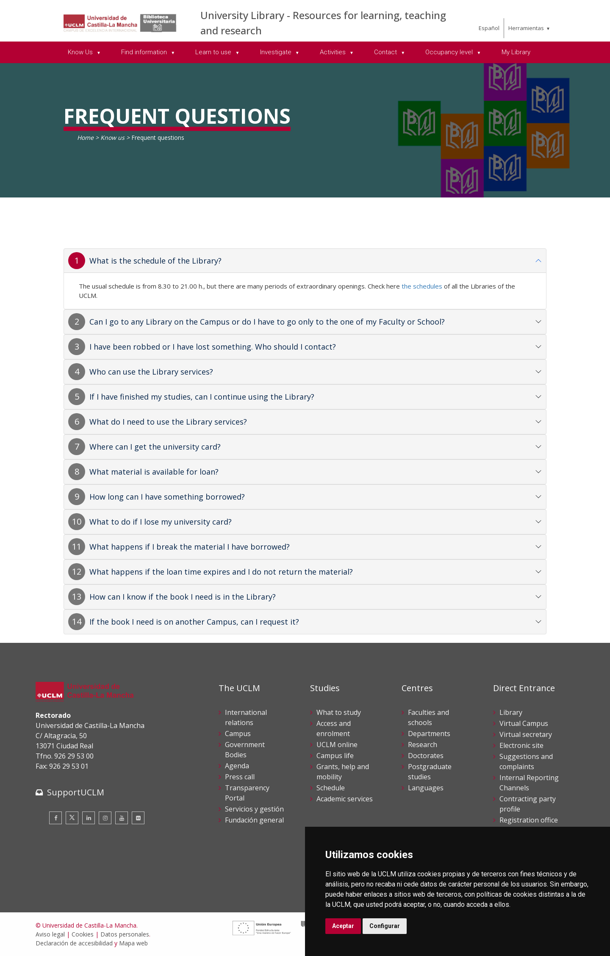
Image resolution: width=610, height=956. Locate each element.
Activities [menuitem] (333, 52)
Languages (426, 787)
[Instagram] (105, 817)
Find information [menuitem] (145, 52)
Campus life (335, 755)
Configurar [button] (384, 926)
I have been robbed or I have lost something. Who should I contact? (212, 347)
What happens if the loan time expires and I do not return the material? (221, 572)
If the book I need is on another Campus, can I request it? (194, 622)
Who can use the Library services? (151, 372)
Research (422, 744)
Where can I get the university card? (155, 447)
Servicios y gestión (254, 809)
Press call (240, 776)
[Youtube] (121, 817)
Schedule (330, 787)
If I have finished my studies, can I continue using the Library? (201, 397)
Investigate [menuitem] (276, 52)
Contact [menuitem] (386, 52)
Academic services (344, 798)
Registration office (528, 820)
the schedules (422, 286)
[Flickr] (138, 817)
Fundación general (254, 820)
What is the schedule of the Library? (155, 261)
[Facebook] (55, 817)
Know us (112, 137)
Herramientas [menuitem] (526, 28)
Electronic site (521, 745)
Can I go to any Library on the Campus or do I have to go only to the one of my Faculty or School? (267, 322)
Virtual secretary (525, 734)
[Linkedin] (88, 817)
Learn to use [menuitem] (214, 52)
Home (85, 137)
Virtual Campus (523, 723)
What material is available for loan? (154, 472)
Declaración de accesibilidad (74, 943)
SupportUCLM (75, 792)
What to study (338, 712)
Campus (238, 733)
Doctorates (426, 755)
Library (510, 712)
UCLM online (337, 744)
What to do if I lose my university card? (160, 522)
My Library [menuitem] (516, 52)
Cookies (83, 934)
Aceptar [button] (343, 926)
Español (489, 28)
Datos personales (124, 934)
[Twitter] (72, 817)
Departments (429, 733)
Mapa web (133, 943)
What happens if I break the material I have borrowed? (189, 547)
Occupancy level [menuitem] (449, 52)
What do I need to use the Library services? (168, 422)
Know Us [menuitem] (81, 52)
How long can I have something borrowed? (167, 497)
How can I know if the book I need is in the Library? (182, 597)
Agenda (237, 765)
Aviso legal (50, 934)
